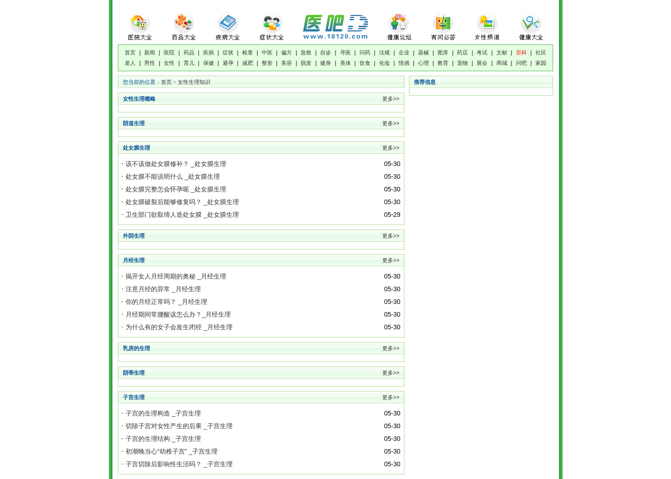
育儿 (189, 63)
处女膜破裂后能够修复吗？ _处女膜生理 (182, 201)
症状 (228, 52)
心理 (423, 63)
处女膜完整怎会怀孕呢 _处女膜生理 (176, 189)
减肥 (247, 63)
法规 (384, 52)
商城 (501, 63)
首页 (130, 52)
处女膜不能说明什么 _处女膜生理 (173, 176)
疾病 (208, 52)
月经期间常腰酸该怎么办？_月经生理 (178, 314)
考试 (482, 52)
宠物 (462, 63)
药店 (462, 52)
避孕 (228, 63)
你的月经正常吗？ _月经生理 (166, 301)
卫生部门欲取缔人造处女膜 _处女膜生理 (182, 214)
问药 (365, 52)
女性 (169, 63)
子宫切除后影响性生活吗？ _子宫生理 (179, 464)
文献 (501, 52)
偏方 (286, 52)
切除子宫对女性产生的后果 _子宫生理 (179, 426)
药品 (189, 52)
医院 (169, 52)
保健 (208, 63)
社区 (540, 52)
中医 (267, 52)
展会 (482, 63)
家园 (540, 63)
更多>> (390, 99)
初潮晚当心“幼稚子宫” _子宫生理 (172, 451)
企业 (404, 52)
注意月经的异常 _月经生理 (163, 289)
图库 (443, 52)
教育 (443, 63)
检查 (247, 52)
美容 (286, 63)
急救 (306, 52)
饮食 (365, 63)
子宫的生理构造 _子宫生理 (163, 413)
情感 (404, 63)
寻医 (345, 52)
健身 (325, 63)
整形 (267, 63)
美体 (345, 63)
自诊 (325, 52)
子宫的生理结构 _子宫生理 (163, 438)
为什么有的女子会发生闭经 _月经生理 (179, 327)
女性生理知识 (194, 82)
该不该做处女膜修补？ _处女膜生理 (176, 163)
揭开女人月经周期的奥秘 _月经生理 (176, 276)
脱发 (306, 63)
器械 (423, 52)
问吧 (521, 63)
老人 (130, 63)
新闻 (149, 52)
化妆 (384, 63)
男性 (149, 63)
